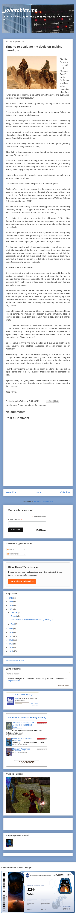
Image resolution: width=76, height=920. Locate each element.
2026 (11, 598)
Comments (13, 554)
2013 (11, 651)
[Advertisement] (21, 823)
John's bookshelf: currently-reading (26, 717)
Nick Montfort (18, 729)
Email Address (15, 519)
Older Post (65, 492)
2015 (11, 644)
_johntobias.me (19, 10)
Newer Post (11, 492)
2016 (11, 640)
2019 (11, 632)
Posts (10, 549)
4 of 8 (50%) (34, 703)
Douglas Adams (13, 681)
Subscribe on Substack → (22, 581)
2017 (11, 636)
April (13, 624)
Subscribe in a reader (15, 660)
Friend (21, 405)
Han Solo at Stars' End (21, 739)
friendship (29, 405)
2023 (11, 605)
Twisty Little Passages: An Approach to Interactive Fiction (23, 725)
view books (35, 706)
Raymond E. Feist (19, 751)
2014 (11, 647)
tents (58, 354)
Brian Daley (17, 740)
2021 (11, 609)
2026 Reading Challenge (22, 694)
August (14, 616)
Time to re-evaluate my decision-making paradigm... (32, 619)
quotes (43, 405)
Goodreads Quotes (63, 685)
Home (38, 492)
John (37, 405)
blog (15, 405)
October (14, 612)
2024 (11, 602)
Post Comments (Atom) (43, 501)
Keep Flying (11, 392)
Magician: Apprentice (21, 749)
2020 (11, 629)
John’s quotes (13, 673)
